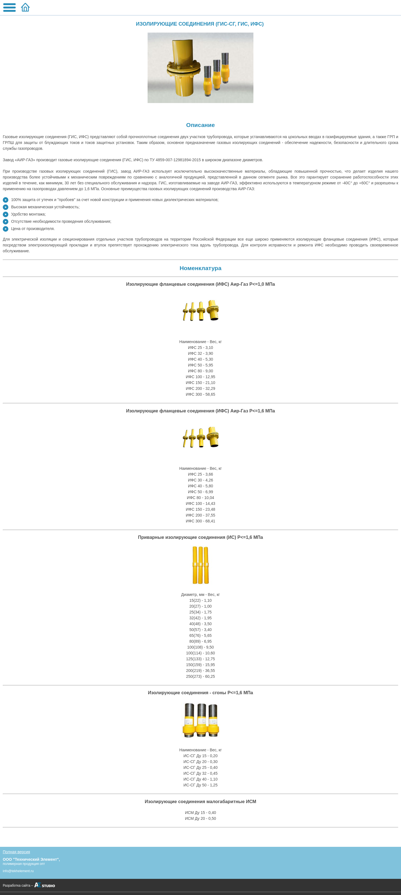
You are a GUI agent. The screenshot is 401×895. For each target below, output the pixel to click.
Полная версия (16, 852)
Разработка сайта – (18, 885)
